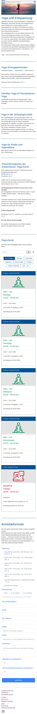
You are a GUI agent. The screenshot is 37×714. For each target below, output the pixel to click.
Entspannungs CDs (7, 690)
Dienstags (29, 258)
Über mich (4, 699)
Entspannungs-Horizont (13, 2)
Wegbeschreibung (7, 701)
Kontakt (3, 697)
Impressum (4, 706)
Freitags (29, 262)
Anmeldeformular (16, 244)
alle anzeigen (9, 258)
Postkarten (4, 692)
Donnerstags (19, 262)
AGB (27, 533)
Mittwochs (8, 262)
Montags (19, 258)
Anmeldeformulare (7, 694)
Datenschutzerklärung (12, 535)
